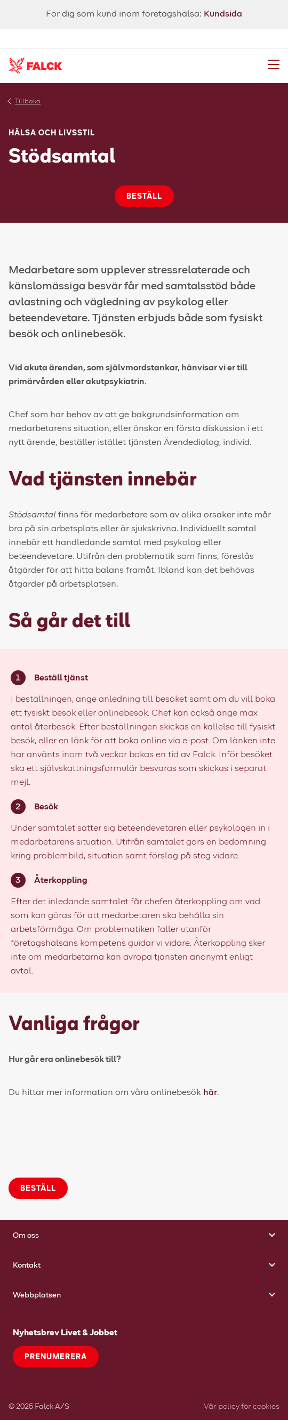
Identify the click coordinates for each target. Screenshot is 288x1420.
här (210, 1091)
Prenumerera (56, 1356)
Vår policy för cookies (241, 1406)
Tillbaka (28, 101)
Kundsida (223, 13)
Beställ (144, 196)
